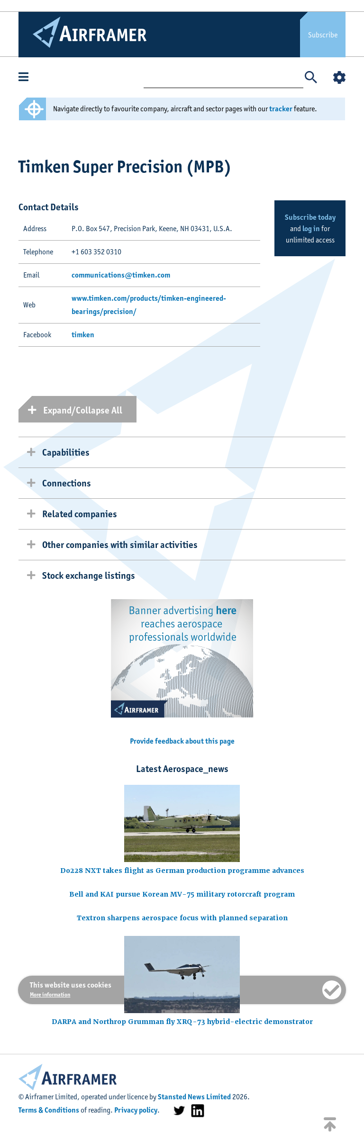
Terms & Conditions (48, 1109)
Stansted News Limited (194, 1096)
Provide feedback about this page (182, 741)
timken (83, 334)
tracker (280, 108)
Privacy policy (135, 1109)
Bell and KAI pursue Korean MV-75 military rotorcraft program (182, 894)
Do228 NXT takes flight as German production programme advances (182, 870)
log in (311, 228)
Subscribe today (310, 217)
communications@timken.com (121, 274)
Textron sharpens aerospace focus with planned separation (182, 918)
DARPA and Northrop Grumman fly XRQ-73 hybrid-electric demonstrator (182, 1021)
